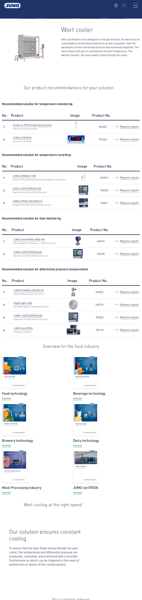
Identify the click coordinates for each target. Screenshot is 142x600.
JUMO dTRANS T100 (24, 176)
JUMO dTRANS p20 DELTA (29, 290)
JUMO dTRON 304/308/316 (27, 201)
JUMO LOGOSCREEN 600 (26, 188)
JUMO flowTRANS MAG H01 (29, 239)
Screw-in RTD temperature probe (32, 125)
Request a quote (129, 126)
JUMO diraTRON (23, 328)
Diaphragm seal (23, 303)
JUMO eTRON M (22, 137)
